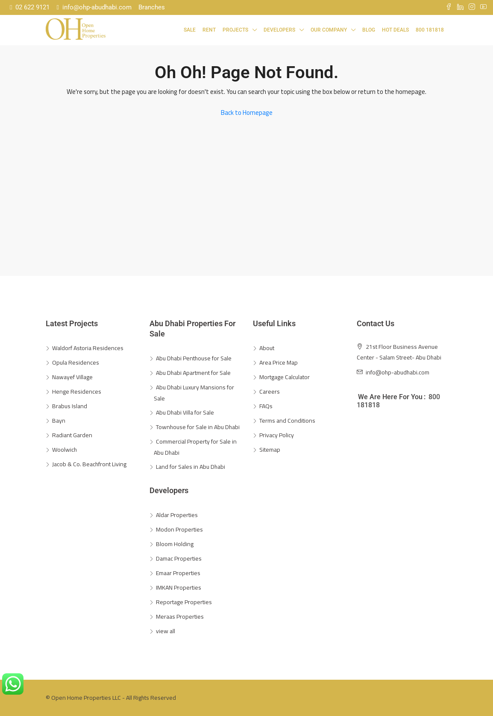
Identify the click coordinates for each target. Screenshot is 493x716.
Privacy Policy (276, 435)
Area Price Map (278, 362)
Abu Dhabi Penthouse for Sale (194, 358)
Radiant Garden (72, 435)
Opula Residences (75, 362)
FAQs (266, 406)
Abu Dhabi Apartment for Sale (193, 372)
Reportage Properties (184, 602)
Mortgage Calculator (284, 377)
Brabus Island (69, 406)
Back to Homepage (247, 112)
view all (165, 631)
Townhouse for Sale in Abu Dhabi (198, 427)
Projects (235, 30)
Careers (269, 391)
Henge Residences (76, 391)
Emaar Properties (178, 573)
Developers (279, 30)
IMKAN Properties (178, 587)
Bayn (58, 420)
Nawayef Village (72, 377)
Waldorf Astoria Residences (87, 348)
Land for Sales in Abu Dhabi (190, 466)
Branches (151, 7)
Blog (368, 30)
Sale (190, 30)
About (266, 348)
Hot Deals (395, 30)
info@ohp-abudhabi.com (93, 7)
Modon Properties (179, 529)
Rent (209, 30)
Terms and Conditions (287, 420)
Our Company (329, 30)
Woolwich (64, 449)
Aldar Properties (177, 514)
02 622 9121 (30, 7)
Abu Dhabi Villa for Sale (185, 412)
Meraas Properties (180, 616)
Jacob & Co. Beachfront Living (89, 464)
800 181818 (430, 30)
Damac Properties (179, 558)
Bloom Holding (175, 543)
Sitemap (269, 449)
